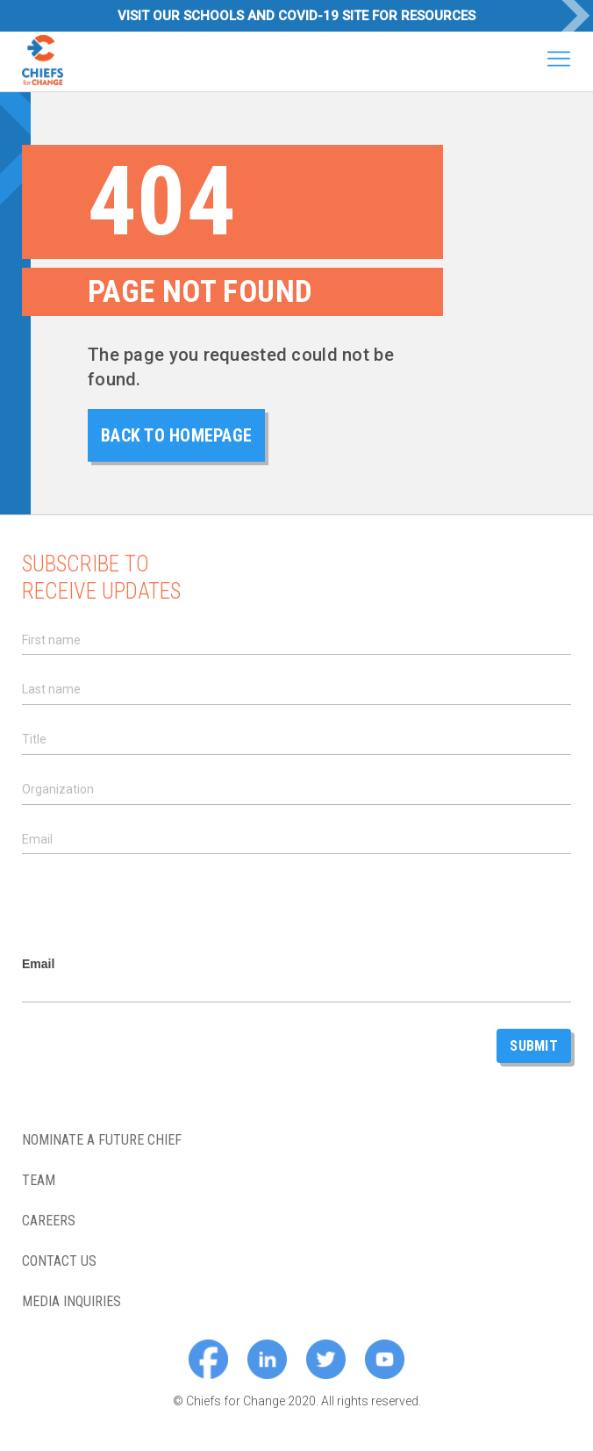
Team (38, 1181)
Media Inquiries (71, 1302)
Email (38, 964)
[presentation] (155, 906)
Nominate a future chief (102, 1140)
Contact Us (59, 1261)
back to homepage (176, 435)
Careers (48, 1221)
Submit (534, 1046)
